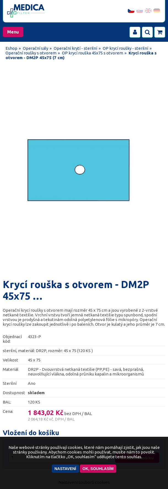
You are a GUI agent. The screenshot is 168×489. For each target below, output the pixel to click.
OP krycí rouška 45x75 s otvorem (92, 53)
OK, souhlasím (98, 468)
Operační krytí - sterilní (75, 48)
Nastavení (65, 468)
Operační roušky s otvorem (31, 53)
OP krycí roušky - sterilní (125, 48)
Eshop (11, 48)
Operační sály (35, 48)
